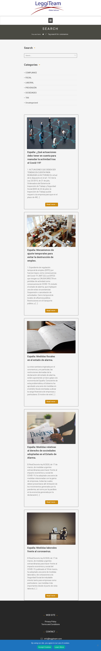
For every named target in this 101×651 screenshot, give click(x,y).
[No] (97, 645)
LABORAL (29, 83)
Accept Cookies (44, 647)
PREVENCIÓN (30, 88)
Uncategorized (31, 103)
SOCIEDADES (31, 93)
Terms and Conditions (50, 624)
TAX (27, 98)
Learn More (59, 647)
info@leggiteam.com (51, 639)
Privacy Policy (50, 622)
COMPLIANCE (31, 73)
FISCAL (28, 78)
